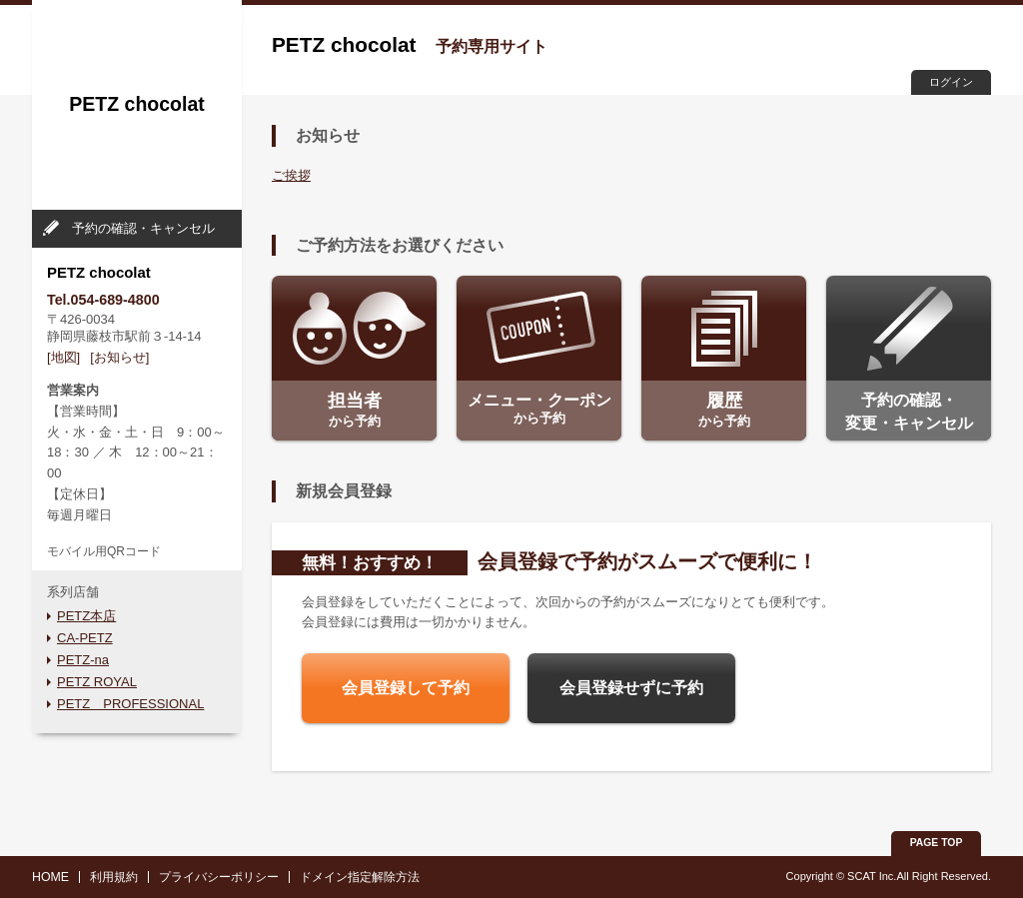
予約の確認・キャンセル (143, 228)
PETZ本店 (86, 615)
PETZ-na (83, 659)
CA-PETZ (85, 637)
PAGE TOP (936, 842)
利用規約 (114, 877)
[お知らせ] (119, 357)
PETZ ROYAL (97, 681)
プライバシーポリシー (219, 877)
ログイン (951, 82)
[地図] (63, 357)
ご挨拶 (291, 175)
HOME (50, 877)
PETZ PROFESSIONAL (130, 703)
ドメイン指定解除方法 (360, 877)
